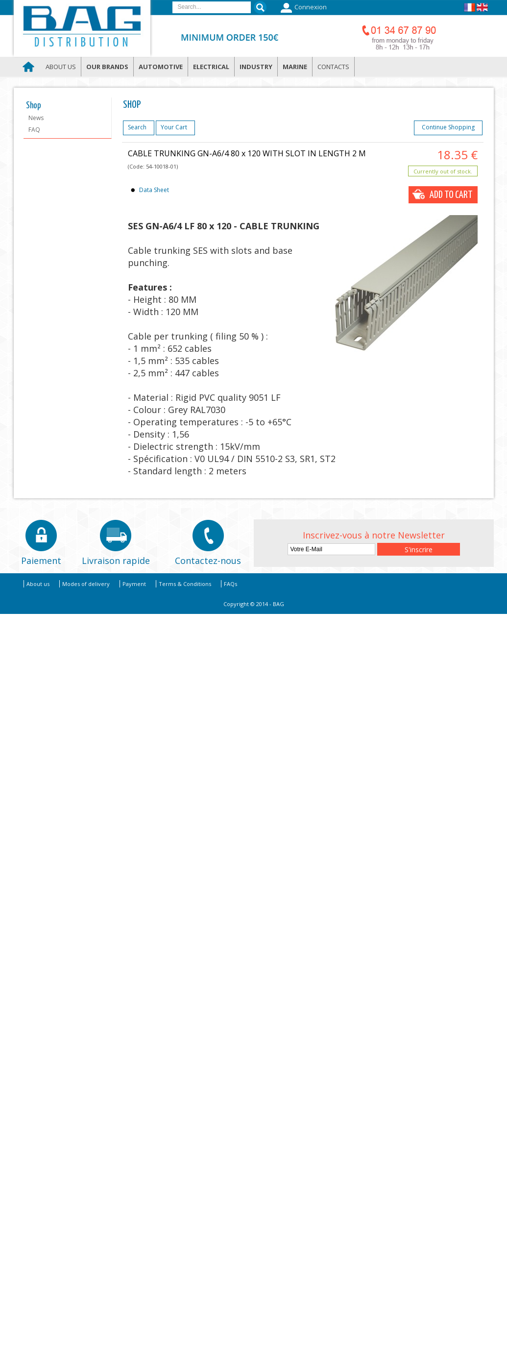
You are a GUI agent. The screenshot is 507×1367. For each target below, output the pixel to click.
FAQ (34, 129)
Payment (134, 583)
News (36, 118)
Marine (295, 66)
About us (61, 66)
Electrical (211, 66)
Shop (33, 105)
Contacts (333, 66)
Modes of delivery (86, 583)
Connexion (302, 8)
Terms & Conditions (185, 583)
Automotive (161, 66)
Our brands (107, 66)
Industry (256, 66)
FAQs (230, 583)
